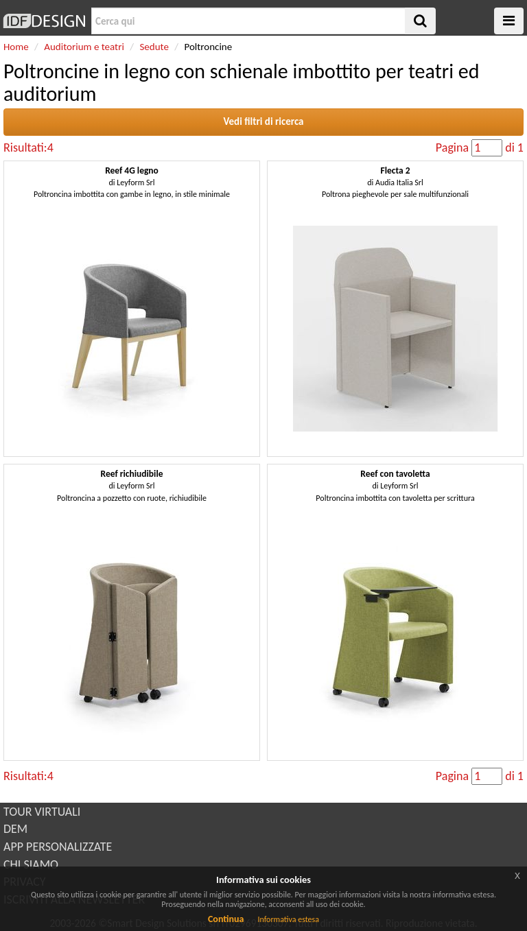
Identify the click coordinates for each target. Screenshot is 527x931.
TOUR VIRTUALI (41, 811)
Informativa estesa (288, 919)
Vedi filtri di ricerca (263, 121)
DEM (15, 828)
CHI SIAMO (30, 864)
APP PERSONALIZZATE (57, 846)
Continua (226, 919)
